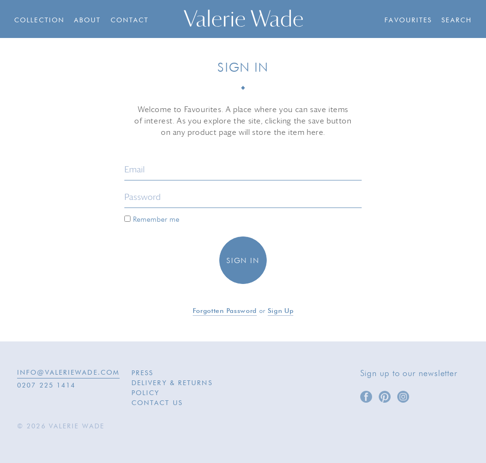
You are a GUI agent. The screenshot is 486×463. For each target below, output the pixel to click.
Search (456, 20)
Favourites (408, 20)
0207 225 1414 (46, 385)
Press (142, 373)
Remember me (151, 220)
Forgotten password (225, 311)
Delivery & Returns (172, 383)
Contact (130, 20)
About (87, 20)
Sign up (281, 311)
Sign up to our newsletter (409, 373)
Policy (145, 393)
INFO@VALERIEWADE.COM (68, 372)
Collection (39, 20)
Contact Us (157, 403)
